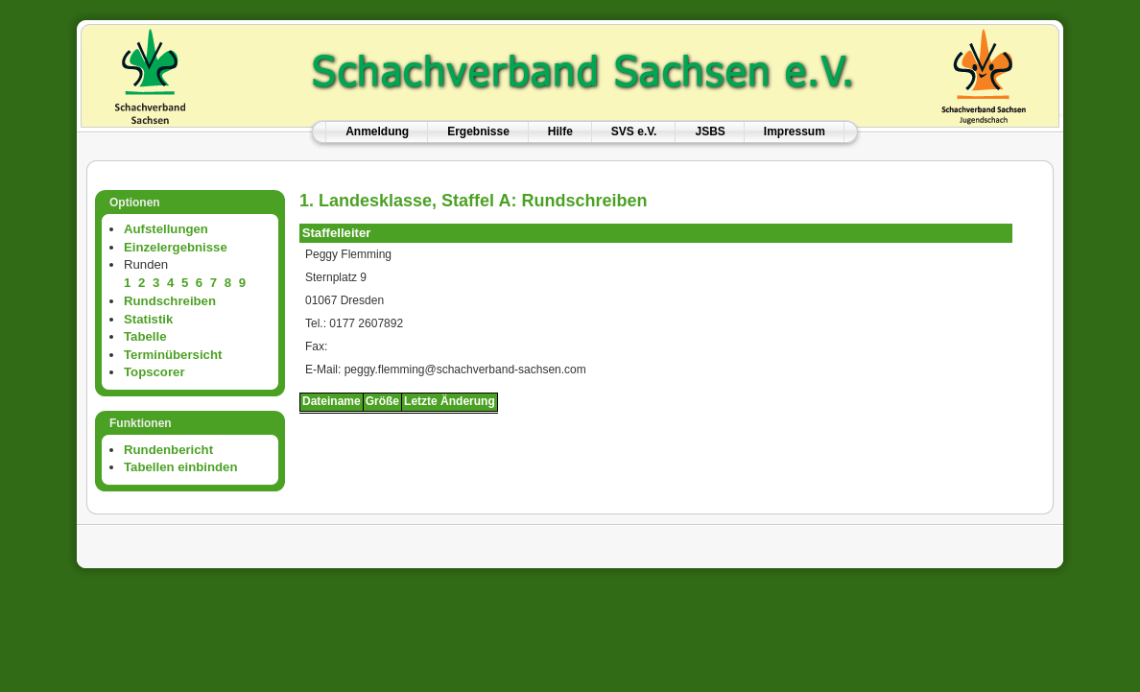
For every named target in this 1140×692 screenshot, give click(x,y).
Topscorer (154, 372)
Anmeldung (377, 131)
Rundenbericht (168, 449)
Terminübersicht (173, 354)
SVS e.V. (634, 131)
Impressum (794, 131)
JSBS (709, 131)
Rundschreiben (170, 301)
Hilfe (560, 131)
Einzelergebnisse (175, 247)
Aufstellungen (166, 229)
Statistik (148, 319)
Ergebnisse (478, 131)
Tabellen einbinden (180, 467)
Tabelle (145, 336)
